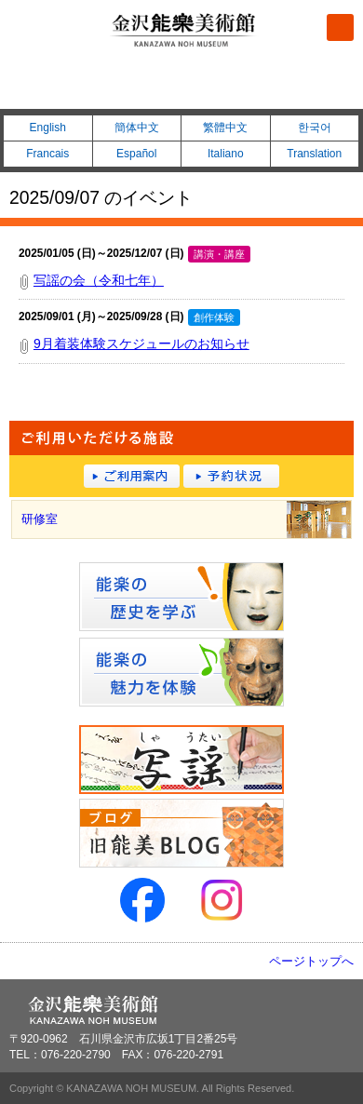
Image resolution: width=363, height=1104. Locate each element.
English (48, 127)
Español (136, 153)
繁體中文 (225, 127)
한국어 (314, 127)
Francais (47, 153)
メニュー (340, 27)
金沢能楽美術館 (184, 30)
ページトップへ (311, 961)
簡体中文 (136, 127)
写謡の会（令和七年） (99, 280)
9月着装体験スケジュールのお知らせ (141, 343)
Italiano (226, 153)
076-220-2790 (181, 84)
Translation (314, 153)
